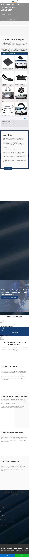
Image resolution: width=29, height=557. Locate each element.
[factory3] (14, 221)
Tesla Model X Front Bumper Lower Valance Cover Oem (7, 85)
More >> (25, 118)
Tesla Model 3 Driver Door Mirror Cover (7, 101)
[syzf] (2, 286)
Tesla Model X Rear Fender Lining (21, 115)
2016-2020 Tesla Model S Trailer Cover (21, 69)
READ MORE (8, 168)
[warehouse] (14, 214)
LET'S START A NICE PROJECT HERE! (9, 297)
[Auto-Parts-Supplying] (2, 363)
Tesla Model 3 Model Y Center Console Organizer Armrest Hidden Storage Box (7, 69)
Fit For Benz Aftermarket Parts (8, 121)
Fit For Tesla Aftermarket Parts (8, 53)
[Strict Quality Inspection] (27, 475)
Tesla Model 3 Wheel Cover (20, 100)
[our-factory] (2, 211)
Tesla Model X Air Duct (19, 84)
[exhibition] (14, 219)
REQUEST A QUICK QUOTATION (9, 19)
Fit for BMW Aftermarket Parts (8, 123)
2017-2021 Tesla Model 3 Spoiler (7, 115)
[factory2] (14, 216)
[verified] (1, 174)
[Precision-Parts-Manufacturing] (2, 428)
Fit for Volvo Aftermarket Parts (8, 126)
